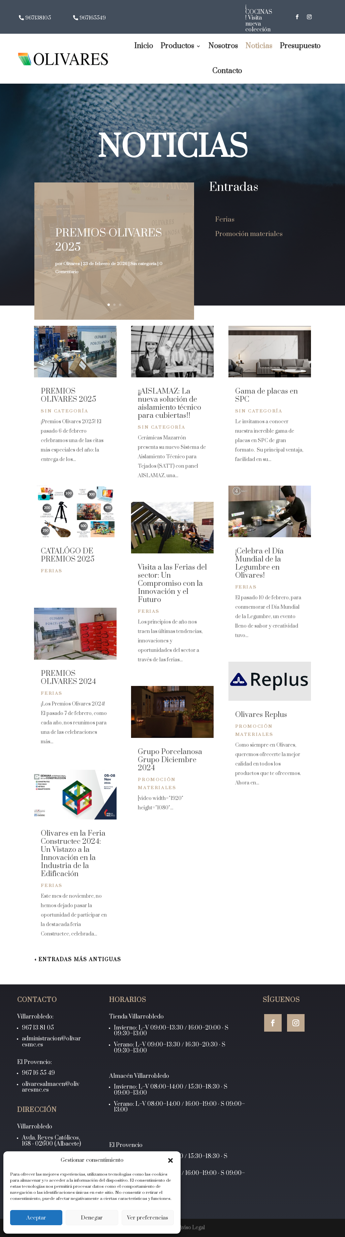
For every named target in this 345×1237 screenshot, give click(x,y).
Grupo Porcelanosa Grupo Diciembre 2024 (170, 760)
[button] (170, 1160)
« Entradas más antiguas (77, 959)
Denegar (92, 1217)
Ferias (224, 219)
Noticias (258, 46)
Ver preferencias (147, 1217)
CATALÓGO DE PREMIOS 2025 (67, 555)
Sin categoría (143, 263)
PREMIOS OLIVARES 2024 (68, 677)
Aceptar (36, 1217)
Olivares (71, 263)
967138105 (38, 18)
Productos (177, 46)
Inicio (143, 46)
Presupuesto (300, 46)
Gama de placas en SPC (266, 395)
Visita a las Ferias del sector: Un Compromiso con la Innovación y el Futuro (172, 583)
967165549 (93, 18)
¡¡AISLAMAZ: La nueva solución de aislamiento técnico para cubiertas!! (169, 403)
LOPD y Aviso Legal (182, 1228)
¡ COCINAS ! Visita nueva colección (258, 17)
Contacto (227, 71)
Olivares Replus (261, 714)
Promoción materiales (249, 234)
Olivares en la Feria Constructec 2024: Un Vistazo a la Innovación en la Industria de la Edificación (73, 854)
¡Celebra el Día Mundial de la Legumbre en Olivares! (259, 563)
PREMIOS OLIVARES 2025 (68, 395)
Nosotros (223, 46)
